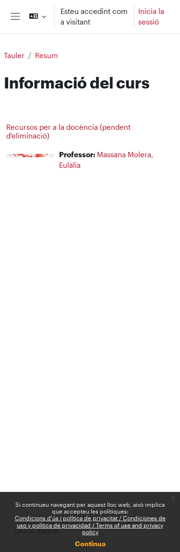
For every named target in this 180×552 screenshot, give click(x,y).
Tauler (14, 55)
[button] (37, 16)
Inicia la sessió (151, 16)
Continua (90, 543)
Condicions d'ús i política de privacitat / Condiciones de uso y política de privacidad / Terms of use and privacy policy (90, 524)
